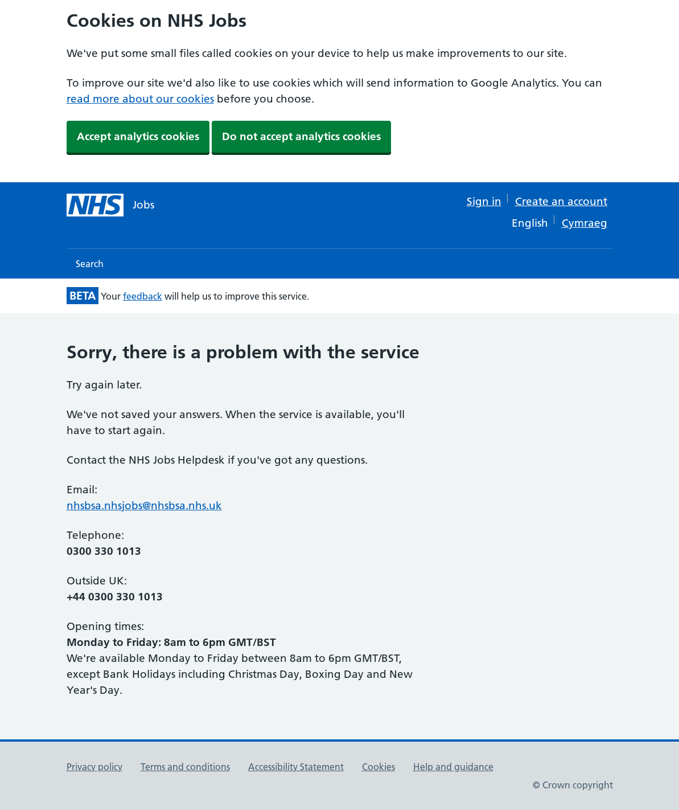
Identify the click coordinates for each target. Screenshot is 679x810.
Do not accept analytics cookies (301, 136)
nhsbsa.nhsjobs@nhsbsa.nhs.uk (144, 505)
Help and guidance (453, 766)
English (530, 223)
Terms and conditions (185, 766)
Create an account (561, 201)
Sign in (484, 201)
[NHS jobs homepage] (110, 205)
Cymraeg (584, 223)
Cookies (378, 766)
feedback (142, 296)
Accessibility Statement (296, 766)
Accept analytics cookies (138, 136)
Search (90, 263)
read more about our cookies (140, 98)
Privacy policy (94, 766)
